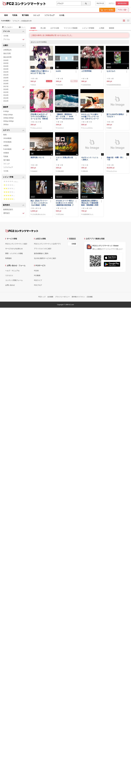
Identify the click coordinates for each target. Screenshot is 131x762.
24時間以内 (7, 50)
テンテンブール (112, 171)
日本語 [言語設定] (74, 244)
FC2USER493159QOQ (114, 84)
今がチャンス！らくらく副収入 (89, 158)
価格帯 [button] (13, 107)
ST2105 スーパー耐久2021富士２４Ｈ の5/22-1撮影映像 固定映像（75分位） (65, 203)
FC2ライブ (38, 280)
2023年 (5, 69)
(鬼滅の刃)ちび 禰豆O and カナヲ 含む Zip (40, 72)
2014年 (5, 95)
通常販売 (13, 213)
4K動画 (5, 145)
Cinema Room (87, 84)
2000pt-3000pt (8, 121)
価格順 (111, 28)
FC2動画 (37, 275)
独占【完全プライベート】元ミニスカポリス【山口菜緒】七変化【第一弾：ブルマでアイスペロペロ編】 (39, 203)
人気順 (101, 28)
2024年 (5, 66)
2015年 (5, 92)
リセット (22, 27)
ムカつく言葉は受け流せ (64, 158)
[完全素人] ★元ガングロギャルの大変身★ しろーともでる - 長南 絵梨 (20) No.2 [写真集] (39, 116)
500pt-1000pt (8, 115)
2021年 (5, 75)
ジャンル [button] (13, 31)
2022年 (5, 72)
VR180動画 (7, 138)
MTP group (60, 214)
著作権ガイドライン (78, 297)
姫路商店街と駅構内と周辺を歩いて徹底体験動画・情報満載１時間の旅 (89, 203)
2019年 (5, 81)
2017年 (13, 87)
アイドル (13, 39)
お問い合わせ (10, 285)
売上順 (43, 28)
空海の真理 (60, 171)
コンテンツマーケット (30, 3)
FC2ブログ (38, 285)
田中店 (34, 84)
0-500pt (6, 111)
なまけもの (111, 71)
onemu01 (60, 84)
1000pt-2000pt (8, 118)
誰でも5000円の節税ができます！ (115, 115)
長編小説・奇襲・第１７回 (115, 158)
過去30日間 (7, 57)
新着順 (33, 28)
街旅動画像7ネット (88, 214)
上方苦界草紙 (86, 71)
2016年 (5, 89)
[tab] (80, 28)
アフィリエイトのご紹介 (42, 249)
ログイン (112, 3)
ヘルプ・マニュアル (12, 271)
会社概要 (50, 297)
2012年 (5, 101)
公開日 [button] (13, 45)
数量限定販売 (8, 209)
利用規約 (8, 258)
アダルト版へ (122, 10)
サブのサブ (60, 127)
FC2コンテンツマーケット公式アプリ (47, 244)
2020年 (5, 78)
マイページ (100, 3)
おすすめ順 (54, 28)
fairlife (109, 127)
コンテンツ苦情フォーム (14, 280)
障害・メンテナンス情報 (14, 253)
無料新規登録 (122, 3)
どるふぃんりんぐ (37, 127)
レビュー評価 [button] (13, 177)
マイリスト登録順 (70, 28)
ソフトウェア (49, 15)
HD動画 (6, 153)
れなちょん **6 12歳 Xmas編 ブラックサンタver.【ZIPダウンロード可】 (90, 116)
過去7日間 (7, 53)
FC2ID (36, 271)
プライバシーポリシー (62, 297)
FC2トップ (42, 297)
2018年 (5, 83)
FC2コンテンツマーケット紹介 (16, 244)
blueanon (34, 171)
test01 (58, 71)
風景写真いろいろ (37, 157)
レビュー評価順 (88, 28)
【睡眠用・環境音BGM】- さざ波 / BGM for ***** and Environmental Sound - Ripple (65, 116)
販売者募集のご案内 (41, 253)
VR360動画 (7, 142)
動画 (6, 15)
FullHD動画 (13, 149)
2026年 (5, 60)
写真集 (14, 15)
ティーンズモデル (88, 127)
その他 (61, 15)
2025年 (5, 63)
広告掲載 (90, 297)
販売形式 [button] (13, 205)
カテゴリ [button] (13, 130)
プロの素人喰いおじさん (38, 214)
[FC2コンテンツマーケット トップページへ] (21, 230)
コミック (36, 15)
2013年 (5, 98)
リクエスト (9, 275)
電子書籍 (25, 15)
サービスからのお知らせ (14, 249)
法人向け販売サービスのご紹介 (45, 258)
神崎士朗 (85, 171)
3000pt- (6, 124)
